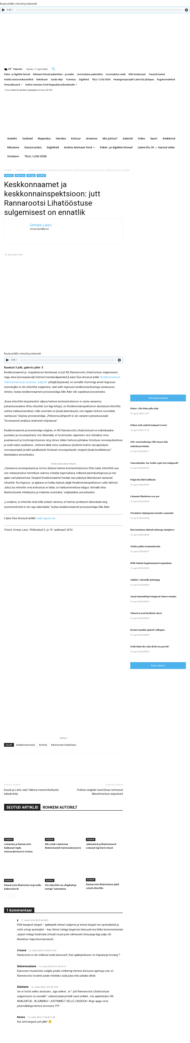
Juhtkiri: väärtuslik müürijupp (145, 580)
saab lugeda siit (45, 518)
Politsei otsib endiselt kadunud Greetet (148, 425)
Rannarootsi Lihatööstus (63, 744)
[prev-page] (6, 896)
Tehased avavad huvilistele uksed (146, 613)
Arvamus (20, 170)
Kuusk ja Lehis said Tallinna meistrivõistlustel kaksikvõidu (31, 791)
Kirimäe (43, 744)
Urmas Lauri (41, 225)
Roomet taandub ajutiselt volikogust (147, 630)
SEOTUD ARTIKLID (22, 807)
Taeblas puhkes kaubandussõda (145, 546)
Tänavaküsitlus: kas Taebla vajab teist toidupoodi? (154, 463)
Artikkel (8, 839)
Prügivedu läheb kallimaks (143, 479)
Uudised (41, 175)
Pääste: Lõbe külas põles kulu (144, 408)
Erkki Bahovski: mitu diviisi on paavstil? (149, 646)
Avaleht (8, 170)
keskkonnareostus (25, 744)
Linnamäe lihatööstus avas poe (144, 496)
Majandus (20, 175)
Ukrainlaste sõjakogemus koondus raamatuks (152, 513)
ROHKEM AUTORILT (60, 807)
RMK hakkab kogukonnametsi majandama (151, 563)
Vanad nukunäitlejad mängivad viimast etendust (153, 596)
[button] (53, 69)
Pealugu (31, 175)
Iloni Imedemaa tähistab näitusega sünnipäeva (152, 529)
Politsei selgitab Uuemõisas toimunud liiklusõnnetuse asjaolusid (100, 791)
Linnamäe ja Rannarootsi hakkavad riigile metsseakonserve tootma (18, 848)
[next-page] (12, 896)
